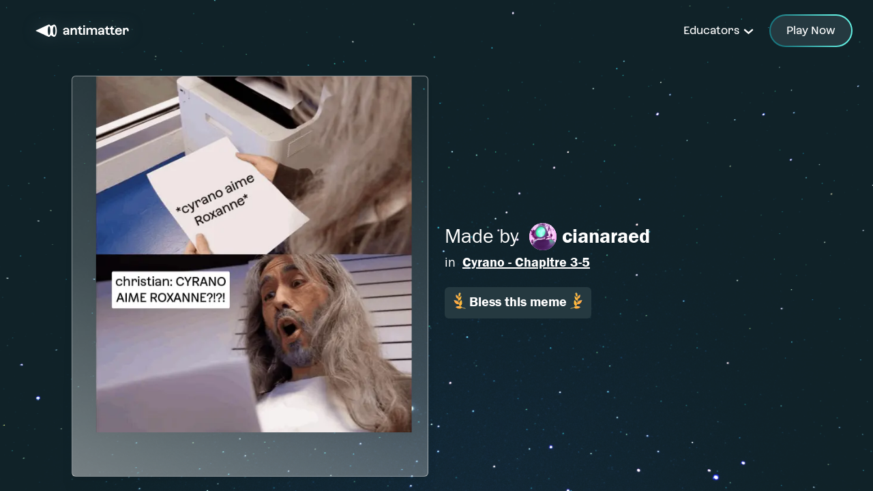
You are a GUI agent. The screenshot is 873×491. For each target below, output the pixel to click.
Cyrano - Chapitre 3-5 (526, 262)
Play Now (810, 30)
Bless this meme (518, 301)
